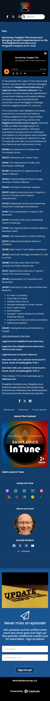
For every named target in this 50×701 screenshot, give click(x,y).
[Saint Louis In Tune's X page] (12, 17)
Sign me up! (25, 670)
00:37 (6, 157)
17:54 (5, 228)
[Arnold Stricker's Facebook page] (15, 546)
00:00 (6, 149)
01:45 (5, 170)
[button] (40, 497)
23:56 (5, 249)
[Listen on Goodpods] (33, 497)
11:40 (5, 211)
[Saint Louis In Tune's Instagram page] (18, 17)
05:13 (5, 192)
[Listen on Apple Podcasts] (7, 491)
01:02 (5, 162)
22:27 (5, 241)
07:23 (5, 203)
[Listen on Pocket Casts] (41, 491)
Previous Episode (39, 410)
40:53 (6, 287)
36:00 (6, 279)
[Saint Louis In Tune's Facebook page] (7, 17)
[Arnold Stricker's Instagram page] (28, 546)
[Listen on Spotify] (15, 491)
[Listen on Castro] (25, 497)
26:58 (6, 262)
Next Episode (9, 410)
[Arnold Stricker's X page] (22, 546)
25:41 (5, 254)
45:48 (6, 328)
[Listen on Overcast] (17, 497)
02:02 (6, 179)
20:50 (6, 236)
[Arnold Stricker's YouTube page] (34, 546)
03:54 (6, 187)
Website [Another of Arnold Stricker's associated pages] (23, 551)
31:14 (5, 270)
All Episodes (23, 410)
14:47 (5, 219)
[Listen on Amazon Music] (32, 491)
